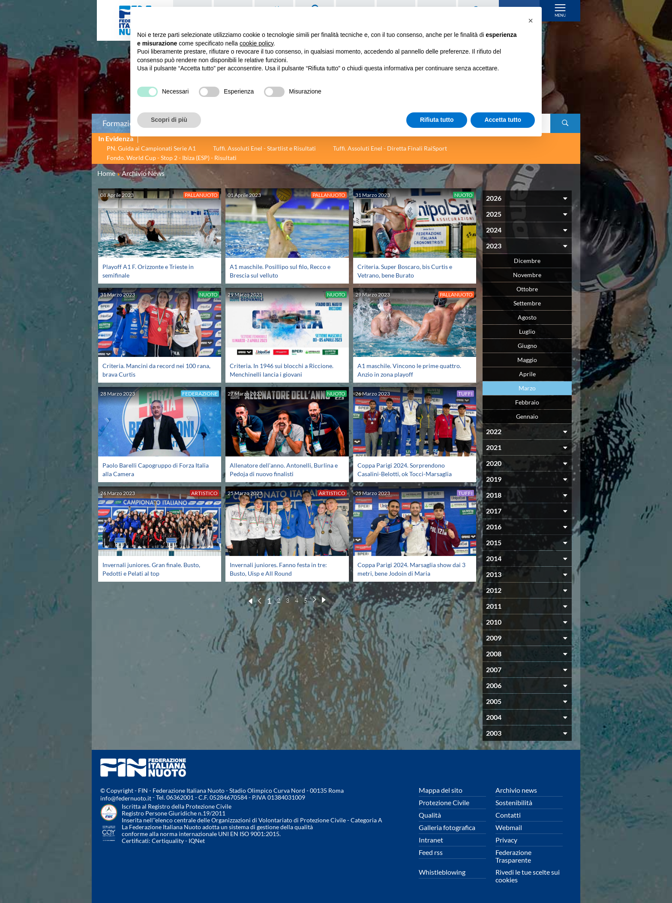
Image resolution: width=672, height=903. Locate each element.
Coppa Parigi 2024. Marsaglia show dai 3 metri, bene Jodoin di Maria (409, 568)
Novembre (527, 274)
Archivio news (516, 790)
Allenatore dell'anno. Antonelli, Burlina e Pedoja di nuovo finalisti (279, 469)
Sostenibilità (513, 802)
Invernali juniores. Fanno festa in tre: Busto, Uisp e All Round (283, 568)
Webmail (508, 827)
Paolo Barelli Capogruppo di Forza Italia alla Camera (152, 469)
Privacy (506, 840)
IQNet (197, 840)
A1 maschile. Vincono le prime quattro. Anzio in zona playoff (401, 369)
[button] (530, 20)
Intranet (431, 840)
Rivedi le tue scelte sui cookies (527, 876)
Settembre (527, 303)
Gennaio (527, 416)
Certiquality (168, 840)
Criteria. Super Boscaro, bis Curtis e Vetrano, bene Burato (409, 270)
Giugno (527, 345)
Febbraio (527, 402)
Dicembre (527, 260)
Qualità (430, 815)
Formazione (122, 123)
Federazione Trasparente (513, 856)
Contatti (508, 815)
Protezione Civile (444, 802)
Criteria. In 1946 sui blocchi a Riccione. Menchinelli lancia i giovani (283, 369)
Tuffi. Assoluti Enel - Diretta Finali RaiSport (390, 148)
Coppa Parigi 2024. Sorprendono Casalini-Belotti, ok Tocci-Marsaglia (409, 469)
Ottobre (527, 289)
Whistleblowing (442, 872)
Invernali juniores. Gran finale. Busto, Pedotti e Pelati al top (156, 568)
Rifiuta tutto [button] (437, 119)
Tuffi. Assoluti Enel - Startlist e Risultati (264, 148)
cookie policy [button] (256, 43)
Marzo (527, 388)
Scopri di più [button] (169, 119)
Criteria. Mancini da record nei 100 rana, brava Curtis (153, 369)
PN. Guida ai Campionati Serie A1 (151, 148)
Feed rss (431, 852)
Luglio (527, 331)
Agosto (527, 317)
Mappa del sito (440, 790)
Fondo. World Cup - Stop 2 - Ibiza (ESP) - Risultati (172, 157)
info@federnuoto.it (125, 798)
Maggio (527, 359)
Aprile (527, 374)
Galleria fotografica (447, 827)
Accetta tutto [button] (502, 119)
